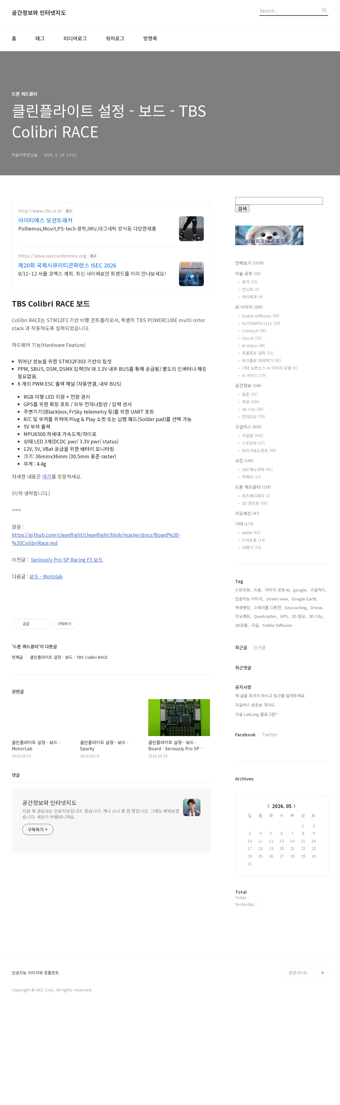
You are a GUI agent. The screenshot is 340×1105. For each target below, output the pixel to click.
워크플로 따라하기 (261, 360)
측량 (251, 402)
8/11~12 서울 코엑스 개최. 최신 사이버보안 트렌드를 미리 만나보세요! (92, 273)
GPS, (284, 616)
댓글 (16, 775)
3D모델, (242, 625)
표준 (249, 394)
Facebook (245, 734)
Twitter (269, 734)
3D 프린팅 (254, 503)
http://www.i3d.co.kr (40, 210)
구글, (255, 625)
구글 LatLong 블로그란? (256, 714)
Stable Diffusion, (277, 625)
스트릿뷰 (253, 443)
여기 (46, 476)
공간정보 (248, 385)
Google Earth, (304, 599)
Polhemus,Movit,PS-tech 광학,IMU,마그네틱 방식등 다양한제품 (87, 228)
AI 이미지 (249, 307)
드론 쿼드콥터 (253, 487)
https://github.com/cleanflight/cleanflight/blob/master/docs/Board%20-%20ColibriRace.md (96, 538)
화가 (249, 282)
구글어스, (318, 590)
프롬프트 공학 (258, 353)
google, (300, 590)
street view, (277, 599)
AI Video (253, 345)
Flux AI (252, 338)
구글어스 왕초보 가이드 (255, 705)
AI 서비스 (254, 375)
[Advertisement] (281, 960)
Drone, (317, 607)
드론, (258, 590)
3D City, (316, 616)
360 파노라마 (257, 469)
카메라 (251, 477)
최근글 (241, 647)
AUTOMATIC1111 (261, 323)
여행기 (251, 547)
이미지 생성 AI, (278, 590)
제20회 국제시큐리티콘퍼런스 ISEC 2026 (67, 265)
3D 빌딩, (299, 616)
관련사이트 (298, 1064)
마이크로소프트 (259, 450)
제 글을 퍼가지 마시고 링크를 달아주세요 (270, 695)
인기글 (259, 647)
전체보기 (249, 263)
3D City (252, 409)
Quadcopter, (266, 616)
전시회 (250, 289)
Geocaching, (296, 607)
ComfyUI (254, 331)
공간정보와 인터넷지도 (39, 12)
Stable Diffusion (261, 316)
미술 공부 (248, 273)
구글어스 (248, 427)
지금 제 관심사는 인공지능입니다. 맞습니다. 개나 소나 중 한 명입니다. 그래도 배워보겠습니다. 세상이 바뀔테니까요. (100, 814)
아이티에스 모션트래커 (45, 220)
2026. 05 (282, 806)
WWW (251, 533)
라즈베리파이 (256, 496)
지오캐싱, (243, 616)
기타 (244, 524)
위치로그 (115, 38)
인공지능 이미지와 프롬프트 (35, 1064)
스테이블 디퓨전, (268, 607)
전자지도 (253, 417)
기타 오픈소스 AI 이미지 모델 (269, 368)
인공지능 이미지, (249, 599)
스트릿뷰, (243, 590)
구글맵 (252, 435)
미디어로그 (75, 38)
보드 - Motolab (46, 576)
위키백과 (252, 297)
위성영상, (243, 607)
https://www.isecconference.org (52, 255)
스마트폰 (253, 540)
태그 (40, 38)
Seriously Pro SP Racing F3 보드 (67, 559)
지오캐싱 (247, 513)
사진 (244, 460)
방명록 (150, 38)
